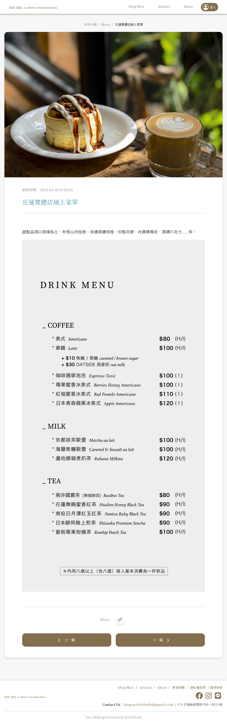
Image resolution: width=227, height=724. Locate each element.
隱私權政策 (198, 687)
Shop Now (126, 687)
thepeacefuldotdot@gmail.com (149, 704)
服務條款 (216, 687)
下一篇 (157, 639)
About (162, 687)
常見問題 (178, 687)
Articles (145, 687)
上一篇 (69, 639)
